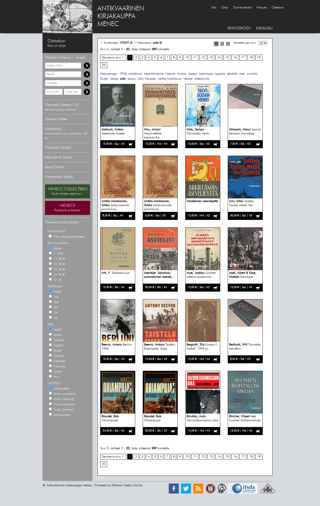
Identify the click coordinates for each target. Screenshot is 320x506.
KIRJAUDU (264, 28)
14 (219, 57)
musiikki (252, 73)
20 (104, 65)
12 (203, 57)
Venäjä (187, 78)
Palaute (261, 7)
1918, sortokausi (131, 73)
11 (195, 57)
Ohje (224, 7)
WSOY (124, 42)
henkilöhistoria (154, 73)
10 (187, 57)
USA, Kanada (147, 78)
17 (243, 57)
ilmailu (181, 73)
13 (211, 57)
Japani (192, 73)
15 (227, 57)
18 (251, 57)
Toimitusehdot (242, 7)
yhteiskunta (201, 78)
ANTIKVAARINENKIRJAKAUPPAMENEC (121, 16)
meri (242, 73)
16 (235, 57)
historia (170, 73)
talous (132, 78)
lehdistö (232, 73)
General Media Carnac (127, 485)
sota (155, 42)
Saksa (114, 78)
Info (213, 7)
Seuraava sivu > (113, 57)
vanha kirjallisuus (169, 78)
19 (259, 57)
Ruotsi (104, 78)
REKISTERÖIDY (239, 28)
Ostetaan (278, 7)
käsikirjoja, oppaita (212, 73)
